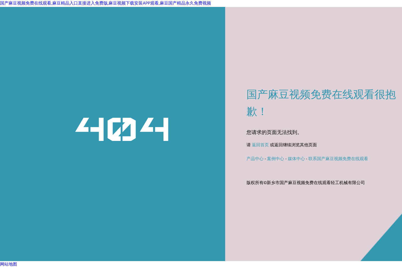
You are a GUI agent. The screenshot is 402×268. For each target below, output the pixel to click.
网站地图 (8, 264)
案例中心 (275, 159)
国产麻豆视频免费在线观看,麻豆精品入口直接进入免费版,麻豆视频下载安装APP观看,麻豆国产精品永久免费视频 (105, 3)
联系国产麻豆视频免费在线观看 (338, 159)
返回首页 (260, 145)
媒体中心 (296, 159)
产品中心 (255, 159)
